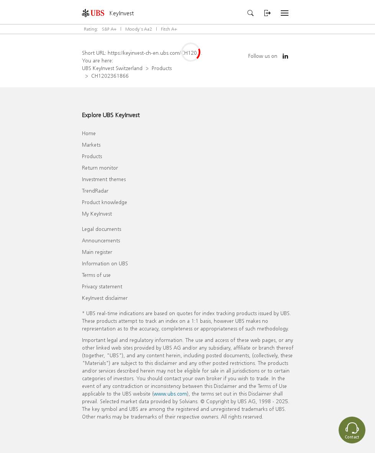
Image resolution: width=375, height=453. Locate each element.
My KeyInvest (97, 213)
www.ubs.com (170, 393)
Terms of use (96, 274)
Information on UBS (105, 263)
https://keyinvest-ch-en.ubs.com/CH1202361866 (163, 52)
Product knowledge (104, 202)
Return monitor (100, 167)
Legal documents (101, 228)
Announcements (101, 240)
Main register (97, 251)
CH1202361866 (110, 75)
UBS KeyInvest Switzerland (112, 68)
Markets (91, 144)
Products (162, 68)
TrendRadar (95, 190)
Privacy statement (102, 286)
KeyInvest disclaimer (105, 297)
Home (89, 133)
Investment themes (104, 179)
